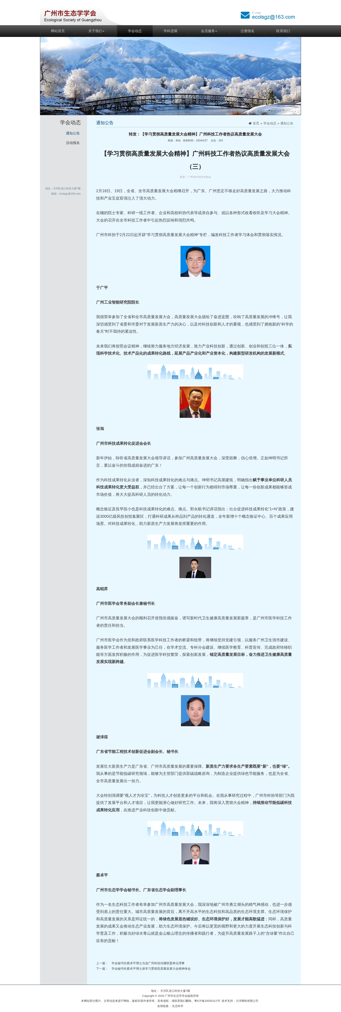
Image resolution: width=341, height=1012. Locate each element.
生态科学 (177, 1006)
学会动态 (135, 31)
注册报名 (247, 31)
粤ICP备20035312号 (207, 1000)
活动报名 (73, 143)
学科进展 (170, 31)
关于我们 (96, 31)
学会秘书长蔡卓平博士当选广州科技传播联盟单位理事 (148, 963)
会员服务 (209, 31)
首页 (256, 123)
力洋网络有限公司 (247, 1000)
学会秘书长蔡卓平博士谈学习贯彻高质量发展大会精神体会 (151, 968)
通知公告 (73, 133)
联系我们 (283, 31)
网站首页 (58, 31)
